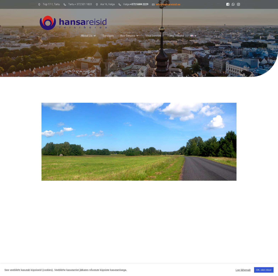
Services (108, 35)
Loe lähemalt (243, 270)
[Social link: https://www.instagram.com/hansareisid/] (237, 4)
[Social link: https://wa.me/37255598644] (232, 4)
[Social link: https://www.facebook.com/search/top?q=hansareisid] (227, 4)
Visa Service (153, 35)
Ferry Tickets (176, 35)
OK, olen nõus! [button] (263, 270)
